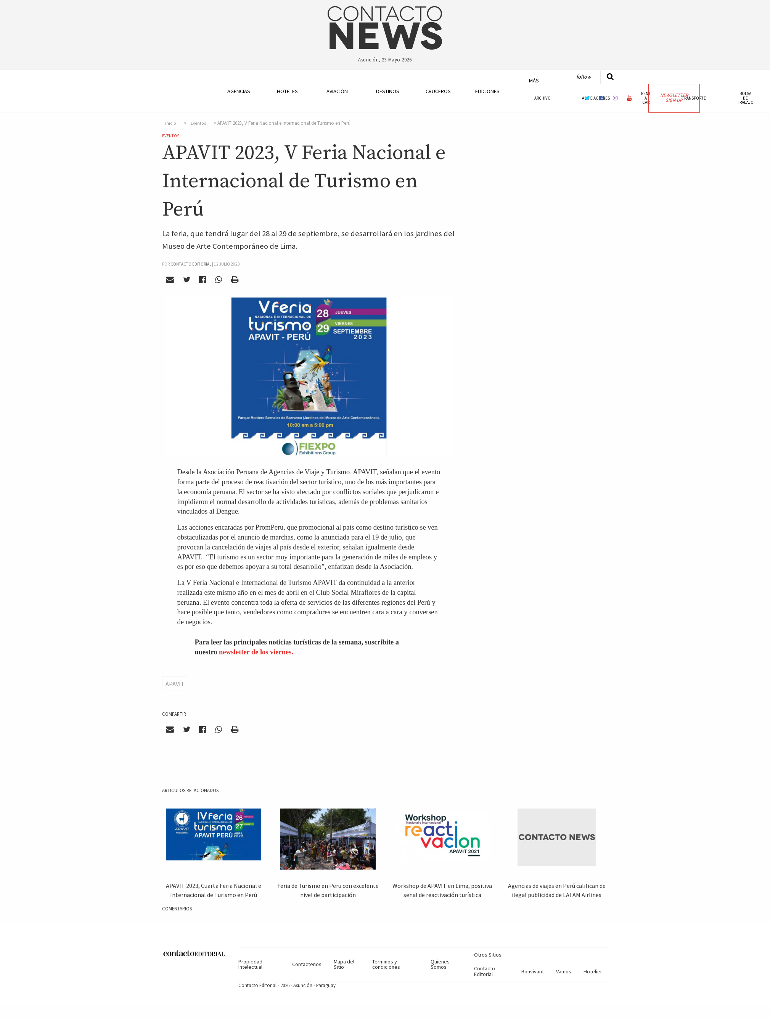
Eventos (198, 123)
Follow (583, 76)
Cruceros (438, 91)
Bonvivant (532, 971)
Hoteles (287, 91)
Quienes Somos (440, 964)
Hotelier (593, 971)
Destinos (387, 91)
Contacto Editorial (484, 971)
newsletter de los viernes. (256, 652)
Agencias (238, 91)
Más (534, 80)
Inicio (170, 123)
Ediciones (487, 91)
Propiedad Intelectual (250, 964)
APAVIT (175, 684)
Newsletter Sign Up (674, 97)
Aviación (337, 91)
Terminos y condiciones (386, 964)
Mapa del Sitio (344, 964)
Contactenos (307, 964)
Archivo (542, 98)
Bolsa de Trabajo (745, 98)
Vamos (563, 971)
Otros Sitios (488, 954)
